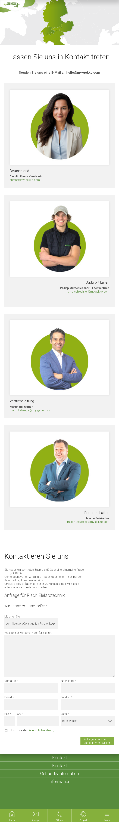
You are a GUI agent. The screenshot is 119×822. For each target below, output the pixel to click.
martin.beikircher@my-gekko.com (88, 521)
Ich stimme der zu (33, 730)
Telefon (65, 697)
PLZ (6, 713)
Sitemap (63, 799)
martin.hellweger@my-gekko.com (31, 410)
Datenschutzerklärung (41, 730)
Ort (19, 713)
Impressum (47, 799)
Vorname (10, 681)
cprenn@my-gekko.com (25, 180)
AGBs (75, 799)
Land (64, 713)
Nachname (67, 681)
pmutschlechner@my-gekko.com (88, 291)
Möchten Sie (12, 616)
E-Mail (8, 697)
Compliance (29, 804)
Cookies (13, 804)
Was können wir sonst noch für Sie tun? (28, 632)
